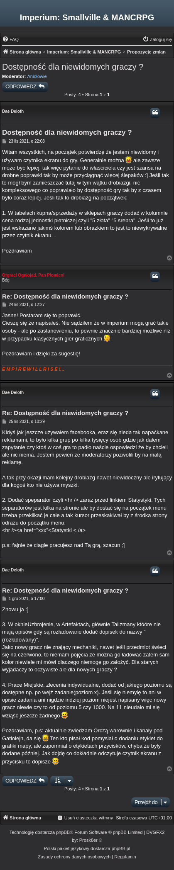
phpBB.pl (121, 848)
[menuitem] (10, 39)
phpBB (63, 832)
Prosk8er (88, 840)
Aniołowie (37, 76)
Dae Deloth (13, 111)
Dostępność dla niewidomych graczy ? (72, 66)
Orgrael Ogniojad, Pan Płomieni (33, 275)
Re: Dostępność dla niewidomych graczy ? (65, 296)
